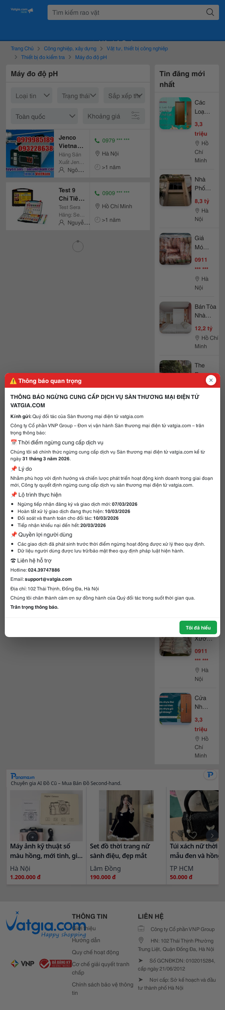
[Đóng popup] (211, 380)
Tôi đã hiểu (198, 627)
